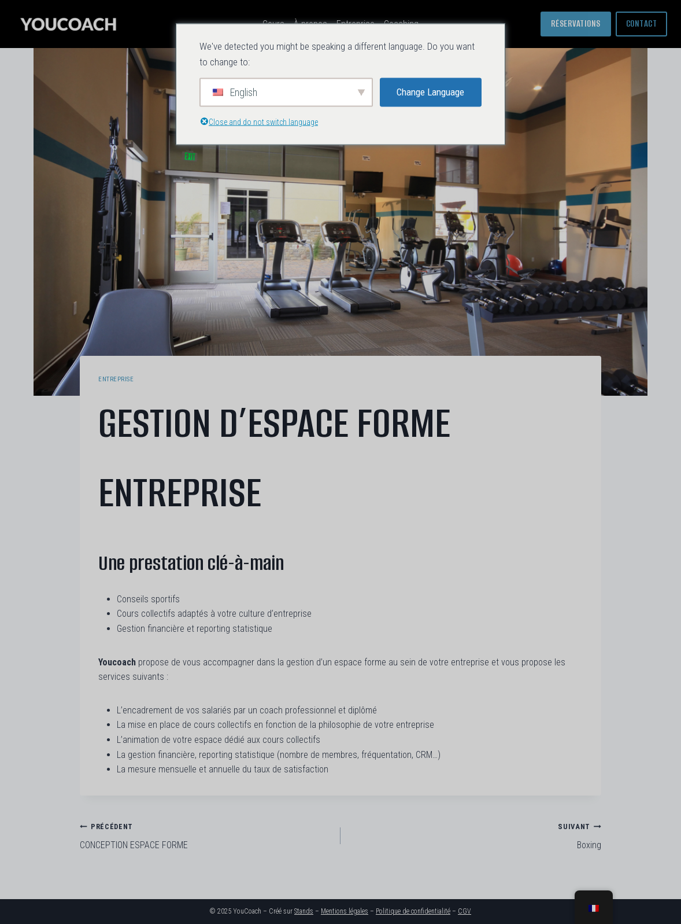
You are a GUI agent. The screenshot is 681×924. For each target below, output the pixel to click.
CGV (464, 911)
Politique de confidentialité (413, 911)
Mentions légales (344, 911)
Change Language (430, 92)
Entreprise (116, 379)
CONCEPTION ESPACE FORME (205, 835)
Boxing (475, 835)
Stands (303, 911)
